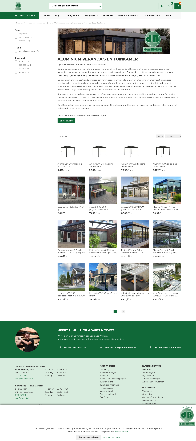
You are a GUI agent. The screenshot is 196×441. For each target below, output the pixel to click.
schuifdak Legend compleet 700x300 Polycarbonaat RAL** (167, 294)
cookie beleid (121, 431)
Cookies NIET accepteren (111, 437)
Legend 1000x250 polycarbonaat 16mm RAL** (71, 294)
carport (23, 34)
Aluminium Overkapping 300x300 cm (70, 165)
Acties (47, 15)
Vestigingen (90, 15)
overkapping (25, 37)
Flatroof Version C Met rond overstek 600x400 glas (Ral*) (103, 251)
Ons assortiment (27, 15)
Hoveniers (108, 15)
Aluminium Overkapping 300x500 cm (101, 165)
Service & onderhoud (128, 15)
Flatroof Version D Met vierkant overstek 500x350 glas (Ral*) (134, 251)
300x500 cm (25, 65)
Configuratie (71, 15)
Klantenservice (150, 15)
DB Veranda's (66, 121)
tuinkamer (24, 41)
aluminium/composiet (29, 51)
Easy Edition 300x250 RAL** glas (71, 208)
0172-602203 (79, 347)
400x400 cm (25, 72)
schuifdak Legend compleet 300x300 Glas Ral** (135, 294)
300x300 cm (25, 61)
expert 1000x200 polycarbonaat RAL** (99, 208)
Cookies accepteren (88, 437)
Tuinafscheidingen (108, 372)
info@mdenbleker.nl (125, 347)
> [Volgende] (123, 312)
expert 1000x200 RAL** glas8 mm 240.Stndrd (132, 208)
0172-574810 (20, 395)
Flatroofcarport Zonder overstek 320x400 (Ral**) (165, 251)
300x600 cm (25, 69)
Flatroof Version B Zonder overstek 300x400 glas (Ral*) (71, 251)
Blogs (58, 15)
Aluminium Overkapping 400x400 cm (165, 165)
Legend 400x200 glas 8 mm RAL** (103, 294)
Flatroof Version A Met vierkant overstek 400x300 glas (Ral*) (166, 208)
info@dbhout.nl (22, 398)
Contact (169, 15)
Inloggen (161, 6)
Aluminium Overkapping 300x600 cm (133, 165)
